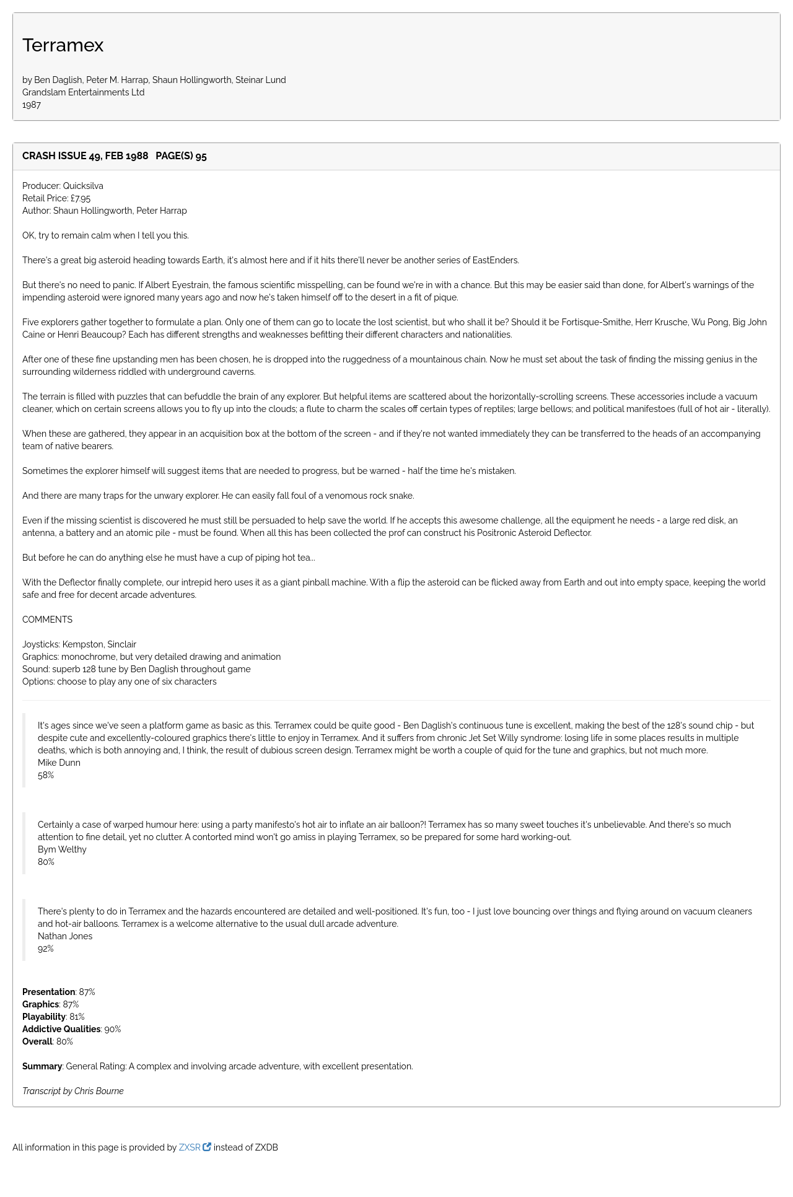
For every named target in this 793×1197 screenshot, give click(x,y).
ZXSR (195, 1147)
